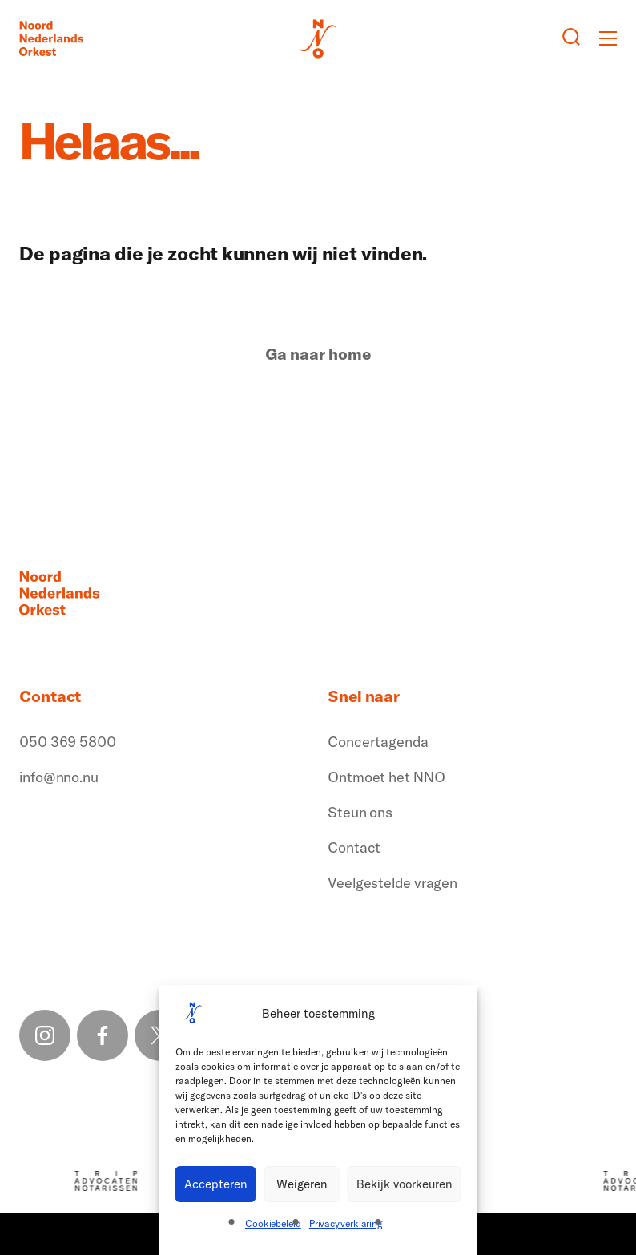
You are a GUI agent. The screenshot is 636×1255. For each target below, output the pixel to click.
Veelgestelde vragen (392, 883)
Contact (354, 847)
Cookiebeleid (273, 1223)
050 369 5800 (67, 741)
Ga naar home (318, 354)
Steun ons (360, 812)
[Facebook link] (102, 1035)
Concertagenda (378, 741)
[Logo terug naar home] (51, 38)
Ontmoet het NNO (386, 777)
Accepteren (216, 1184)
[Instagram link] (44, 1035)
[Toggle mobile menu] (608, 38)
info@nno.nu (59, 777)
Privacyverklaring (346, 1223)
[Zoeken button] (571, 38)
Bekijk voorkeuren (404, 1184)
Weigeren (302, 1184)
